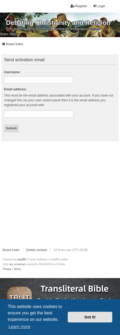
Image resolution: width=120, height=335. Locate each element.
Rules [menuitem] (4, 34)
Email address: (15, 89)
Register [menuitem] (78, 6)
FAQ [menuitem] (13, 34)
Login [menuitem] (99, 6)
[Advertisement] (50, 194)
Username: (12, 72)
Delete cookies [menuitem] (36, 250)
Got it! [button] (90, 317)
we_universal (17, 264)
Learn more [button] (19, 326)
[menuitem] (7, 269)
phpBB (22, 259)
